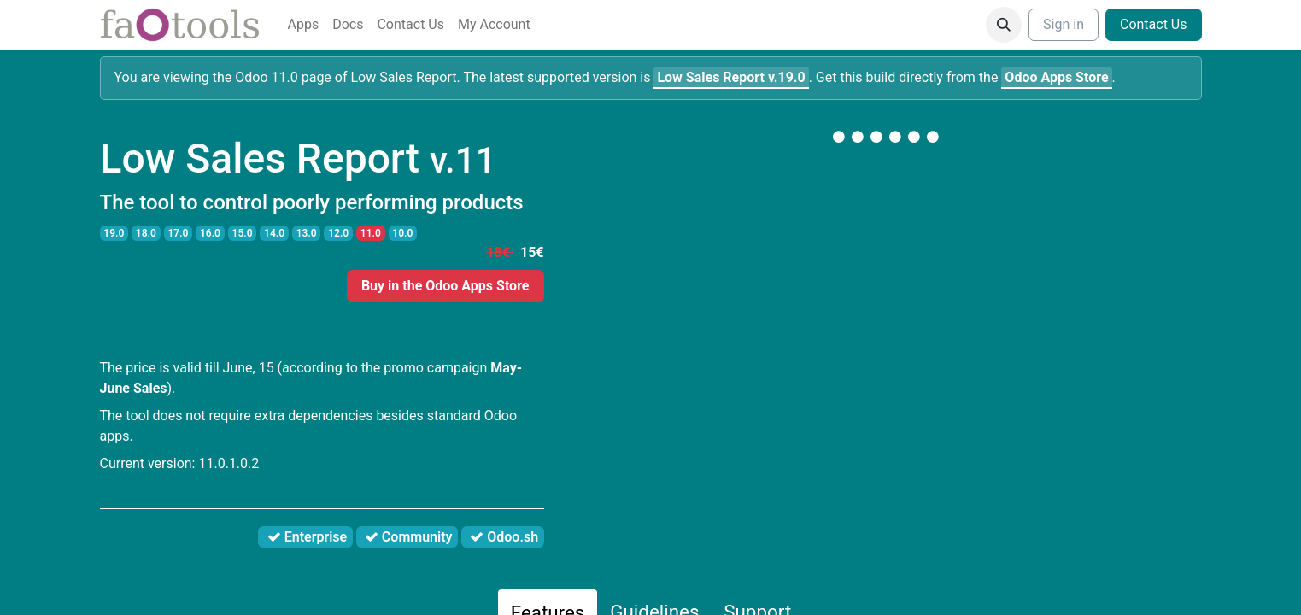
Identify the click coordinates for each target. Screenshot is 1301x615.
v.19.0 (731, 77)
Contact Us (1153, 24)
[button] (1004, 25)
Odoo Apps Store (1056, 77)
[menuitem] (303, 25)
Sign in (1063, 24)
